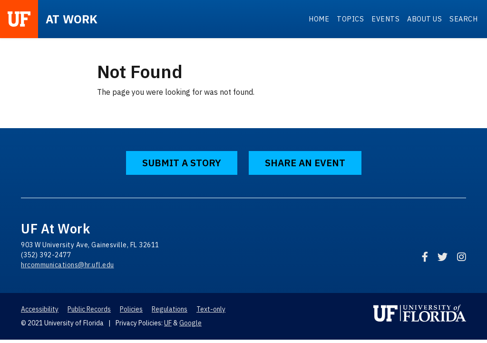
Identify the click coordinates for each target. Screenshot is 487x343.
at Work (72, 19)
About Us (424, 18)
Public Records (89, 309)
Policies (131, 309)
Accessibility (39, 309)
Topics (350, 18)
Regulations (169, 309)
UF (168, 323)
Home (319, 18)
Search (463, 18)
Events (385, 18)
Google (190, 323)
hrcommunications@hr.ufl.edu (67, 265)
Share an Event (305, 162)
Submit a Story (181, 162)
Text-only (210, 309)
